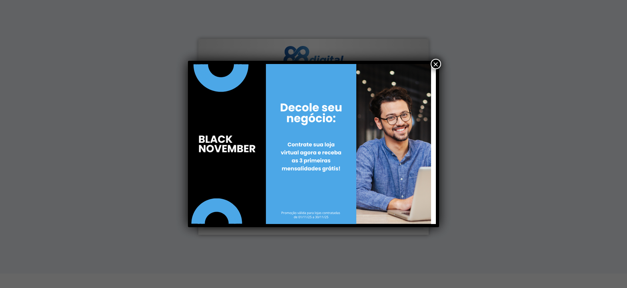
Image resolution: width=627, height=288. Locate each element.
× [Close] (436, 64)
